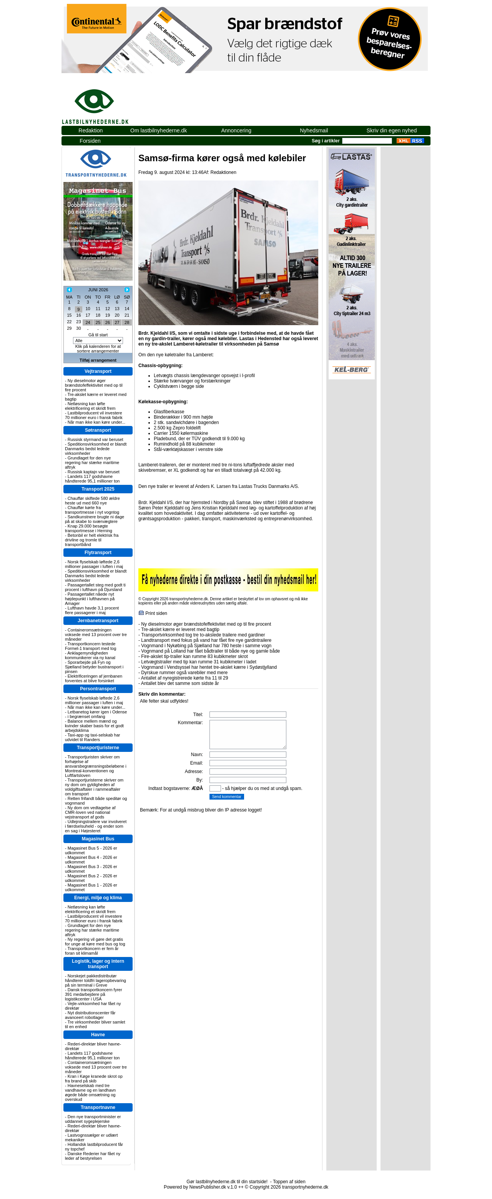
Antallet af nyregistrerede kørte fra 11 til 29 (184, 678)
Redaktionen (223, 172)
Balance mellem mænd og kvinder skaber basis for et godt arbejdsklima (94, 726)
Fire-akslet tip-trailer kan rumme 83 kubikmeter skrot (194, 656)
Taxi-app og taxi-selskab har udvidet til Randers (92, 737)
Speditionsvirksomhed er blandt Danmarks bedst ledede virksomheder (95, 449)
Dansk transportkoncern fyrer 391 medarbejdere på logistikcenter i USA (93, 994)
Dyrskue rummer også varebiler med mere (184, 672)
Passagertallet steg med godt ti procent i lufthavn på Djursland (95, 587)
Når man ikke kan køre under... (96, 422)
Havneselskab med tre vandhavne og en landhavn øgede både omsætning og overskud (90, 1092)
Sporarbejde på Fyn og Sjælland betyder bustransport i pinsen (94, 667)
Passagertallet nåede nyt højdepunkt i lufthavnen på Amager (90, 599)
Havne (98, 1034)
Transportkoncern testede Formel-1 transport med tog (90, 646)
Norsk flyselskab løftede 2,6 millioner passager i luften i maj (94, 564)
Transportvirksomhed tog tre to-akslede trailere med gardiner (203, 635)
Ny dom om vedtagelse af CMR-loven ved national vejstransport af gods (90, 812)
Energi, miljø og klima (98, 897)
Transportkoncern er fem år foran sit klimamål (91, 950)
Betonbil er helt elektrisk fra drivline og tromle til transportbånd (91, 540)
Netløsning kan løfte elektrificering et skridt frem (90, 406)
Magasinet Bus (98, 839)
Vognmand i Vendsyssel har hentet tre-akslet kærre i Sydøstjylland (209, 667)
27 (117, 322)
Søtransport (98, 430)
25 (98, 322)
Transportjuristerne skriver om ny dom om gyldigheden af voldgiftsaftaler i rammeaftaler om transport (94, 787)
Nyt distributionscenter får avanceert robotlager (90, 1015)
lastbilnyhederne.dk (104, 102)
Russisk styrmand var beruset (95, 439)
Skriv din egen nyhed (392, 130)
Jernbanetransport (98, 620)
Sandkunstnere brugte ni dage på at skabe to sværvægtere (94, 519)
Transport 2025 (97, 489)
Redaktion (90, 130)
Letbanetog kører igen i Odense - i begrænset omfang (96, 714)
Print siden (156, 613)
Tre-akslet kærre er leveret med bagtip (180, 629)
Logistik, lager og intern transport (98, 964)
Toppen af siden (289, 1181)
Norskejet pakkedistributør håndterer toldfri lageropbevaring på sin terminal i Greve (95, 980)
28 (127, 322)
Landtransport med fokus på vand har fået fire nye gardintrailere (206, 640)
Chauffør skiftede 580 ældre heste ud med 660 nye (92, 500)
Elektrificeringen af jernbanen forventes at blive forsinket (93, 678)
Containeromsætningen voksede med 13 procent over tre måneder (96, 634)
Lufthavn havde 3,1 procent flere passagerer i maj (92, 610)
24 (87, 322)
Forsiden (90, 141)
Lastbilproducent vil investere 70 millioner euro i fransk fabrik (94, 415)
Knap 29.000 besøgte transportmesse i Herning (88, 528)
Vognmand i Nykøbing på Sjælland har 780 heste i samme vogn (206, 645)
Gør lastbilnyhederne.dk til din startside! (227, 1181)
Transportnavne (98, 1107)
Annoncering (236, 130)
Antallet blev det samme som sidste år (180, 683)
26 (107, 322)
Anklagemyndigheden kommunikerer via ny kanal (90, 655)
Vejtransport (98, 371)
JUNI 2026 (98, 289)
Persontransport (98, 688)
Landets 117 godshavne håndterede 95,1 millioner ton (92, 478)
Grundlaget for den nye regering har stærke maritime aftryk (92, 462)
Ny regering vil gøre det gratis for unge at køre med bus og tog (95, 941)
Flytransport (98, 552)
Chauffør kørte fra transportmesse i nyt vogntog (92, 509)
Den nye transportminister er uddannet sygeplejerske (93, 1119)
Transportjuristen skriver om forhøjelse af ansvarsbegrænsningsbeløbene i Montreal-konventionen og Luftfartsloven (95, 766)
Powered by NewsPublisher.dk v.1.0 (200, 1187)
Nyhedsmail (314, 130)
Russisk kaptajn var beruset (94, 471)
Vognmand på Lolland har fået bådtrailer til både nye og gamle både (210, 651)
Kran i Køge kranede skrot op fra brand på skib (94, 1078)
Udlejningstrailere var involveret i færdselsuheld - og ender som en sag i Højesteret (95, 826)
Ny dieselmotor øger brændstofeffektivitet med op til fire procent (94, 385)
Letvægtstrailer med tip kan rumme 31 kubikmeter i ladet (198, 662)
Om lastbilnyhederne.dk (158, 130)
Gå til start (98, 334)
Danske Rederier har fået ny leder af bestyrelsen (92, 1156)
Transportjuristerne (98, 747)
